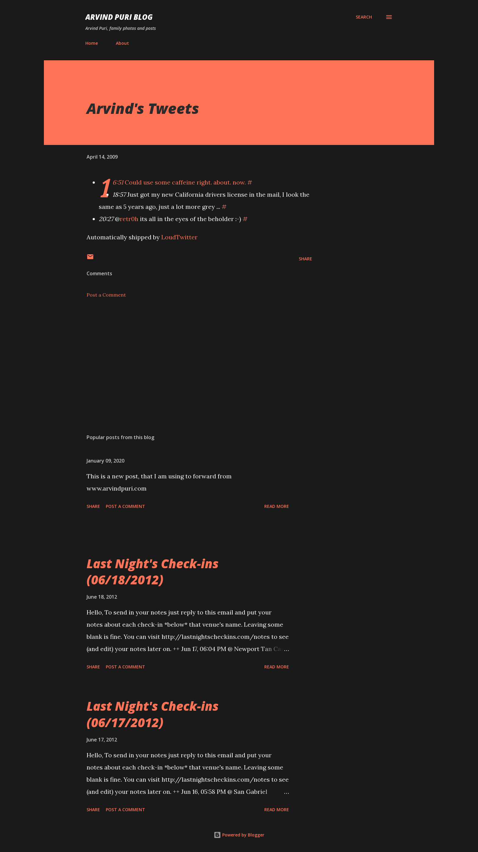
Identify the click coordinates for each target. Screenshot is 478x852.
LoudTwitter (179, 237)
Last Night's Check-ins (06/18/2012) (153, 571)
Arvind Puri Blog (119, 17)
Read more (276, 506)
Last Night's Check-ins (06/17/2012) (153, 714)
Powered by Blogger (239, 835)
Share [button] (305, 259)
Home (91, 43)
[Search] (364, 17)
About (122, 43)
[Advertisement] (190, 358)
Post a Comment (106, 295)
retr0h (129, 219)
